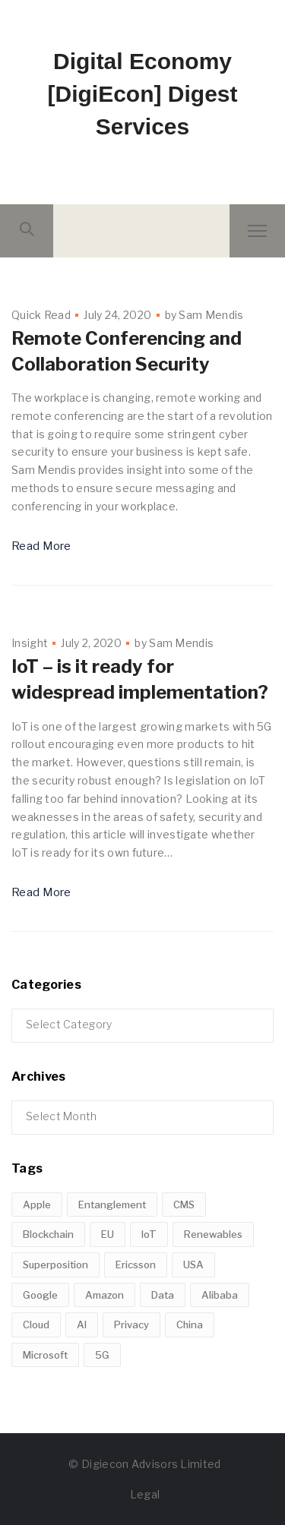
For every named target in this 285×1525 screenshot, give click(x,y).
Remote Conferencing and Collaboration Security (126, 351)
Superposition (55, 1264)
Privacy (131, 1324)
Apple (37, 1204)
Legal (145, 1494)
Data (162, 1295)
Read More (41, 546)
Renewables (213, 1234)
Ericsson (136, 1264)
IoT (149, 1234)
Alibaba (219, 1295)
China (189, 1324)
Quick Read (41, 314)
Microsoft (45, 1355)
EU (107, 1234)
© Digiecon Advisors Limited (144, 1463)
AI (82, 1324)
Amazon (104, 1295)
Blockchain (48, 1234)
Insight (29, 642)
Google (40, 1295)
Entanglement (112, 1204)
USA (193, 1264)
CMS (184, 1204)
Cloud (36, 1324)
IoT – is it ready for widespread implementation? (139, 679)
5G (102, 1355)
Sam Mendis (211, 314)
